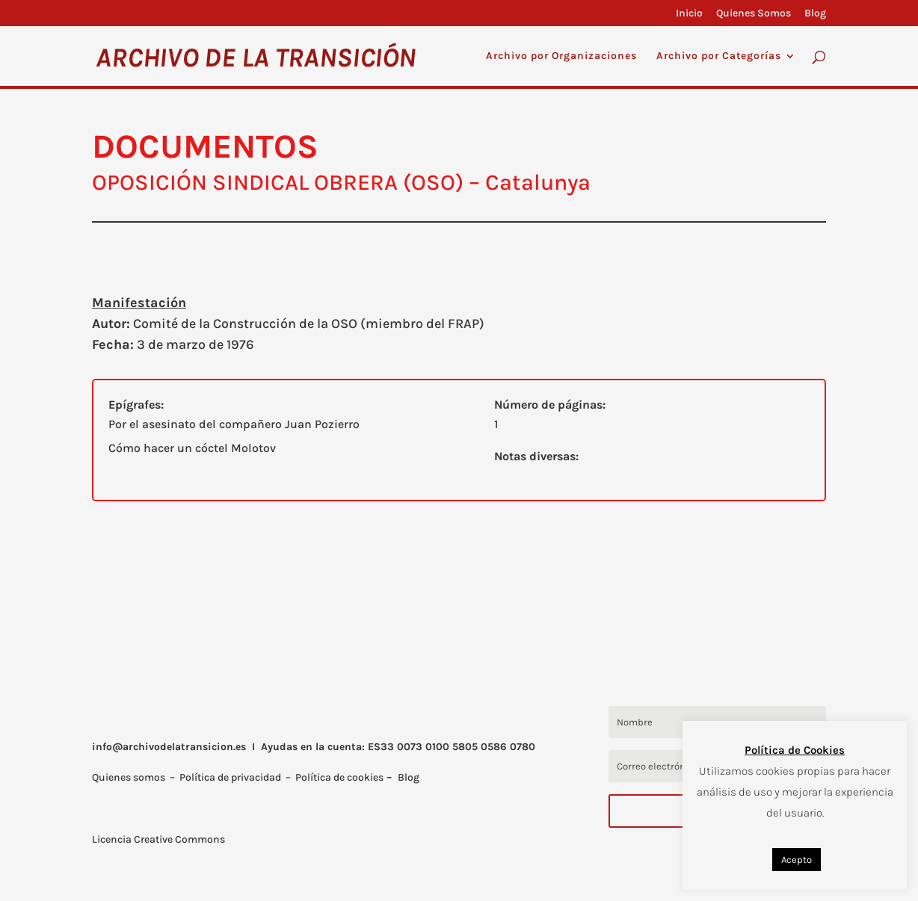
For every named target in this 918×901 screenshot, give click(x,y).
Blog (815, 13)
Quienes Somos (753, 13)
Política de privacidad (230, 777)
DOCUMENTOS (205, 146)
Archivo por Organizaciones (561, 56)
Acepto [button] (796, 859)
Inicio (689, 13)
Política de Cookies (795, 750)
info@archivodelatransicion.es (169, 746)
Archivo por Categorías (718, 56)
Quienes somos (128, 777)
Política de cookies (339, 777)
